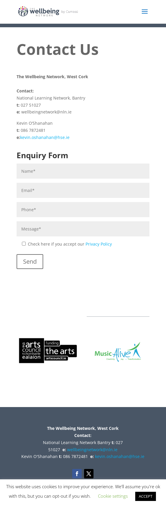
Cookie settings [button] (113, 496)
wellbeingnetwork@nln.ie (92, 449)
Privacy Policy (99, 244)
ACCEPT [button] (145, 496)
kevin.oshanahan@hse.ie (45, 137)
